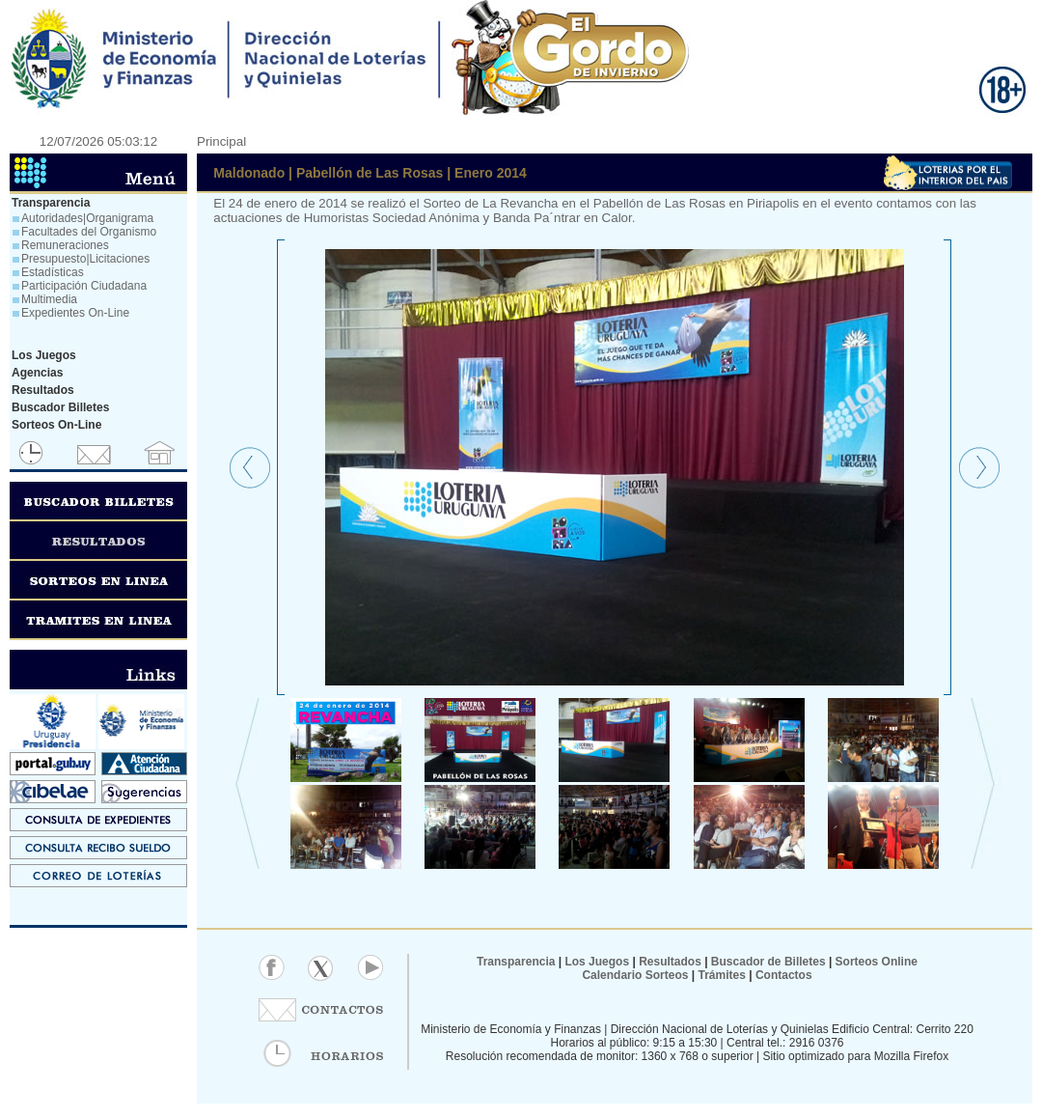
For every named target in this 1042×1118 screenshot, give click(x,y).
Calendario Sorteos (635, 975)
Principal (221, 141)
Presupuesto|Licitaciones (85, 259)
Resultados (670, 961)
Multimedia (49, 299)
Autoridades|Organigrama (87, 218)
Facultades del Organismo (88, 231)
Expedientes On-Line (75, 313)
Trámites (720, 975)
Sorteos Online (877, 961)
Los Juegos (598, 961)
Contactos (782, 975)
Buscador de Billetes (768, 961)
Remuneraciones (65, 245)
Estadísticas (52, 272)
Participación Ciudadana (84, 286)
